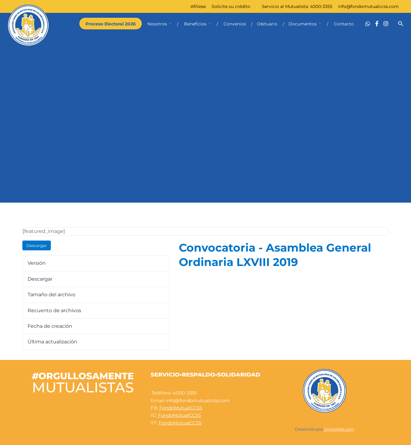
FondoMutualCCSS (180, 408)
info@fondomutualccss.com (368, 6)
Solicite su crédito (231, 6)
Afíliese (198, 6)
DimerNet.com (339, 429)
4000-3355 (321, 6)
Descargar (36, 245)
